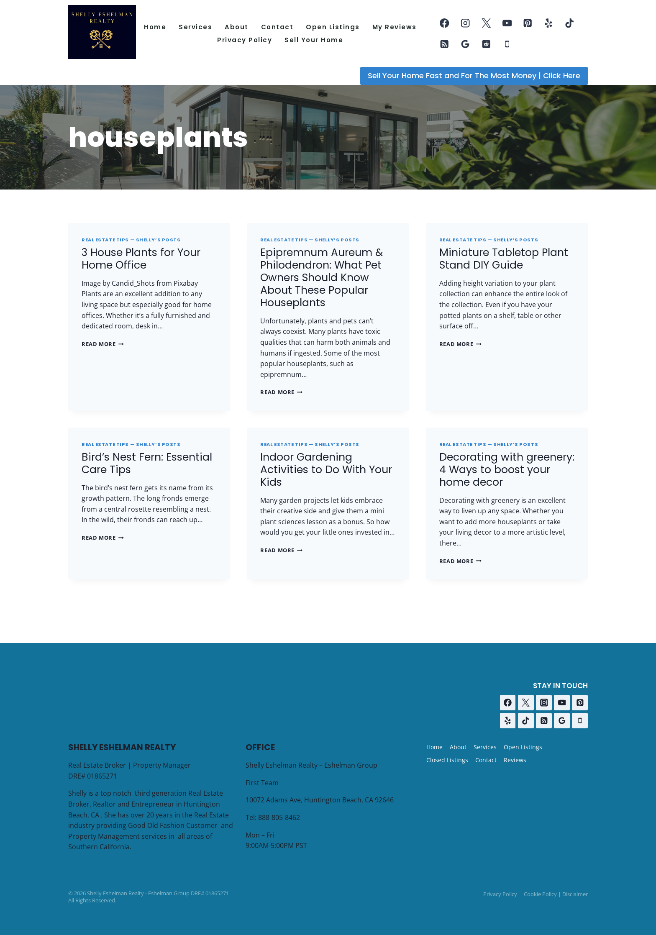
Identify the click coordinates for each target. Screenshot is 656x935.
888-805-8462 (279, 817)
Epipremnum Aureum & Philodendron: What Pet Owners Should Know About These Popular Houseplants (321, 277)
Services (195, 27)
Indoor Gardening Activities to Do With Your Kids (326, 469)
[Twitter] (486, 23)
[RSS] (444, 44)
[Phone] (506, 44)
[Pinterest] (527, 23)
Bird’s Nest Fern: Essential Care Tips (147, 463)
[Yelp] (548, 23)
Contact (277, 27)
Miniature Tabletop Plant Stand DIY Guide (503, 258)
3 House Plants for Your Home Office (141, 258)
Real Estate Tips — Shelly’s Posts (131, 239)
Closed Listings (447, 760)
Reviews (515, 760)
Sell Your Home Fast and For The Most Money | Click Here (474, 75)
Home (155, 27)
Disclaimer (575, 894)
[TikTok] (569, 23)
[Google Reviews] (465, 44)
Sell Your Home (313, 40)
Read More (103, 344)
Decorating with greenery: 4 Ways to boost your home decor (506, 469)
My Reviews (394, 27)
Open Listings (333, 27)
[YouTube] (506, 23)
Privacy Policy (244, 40)
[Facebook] (444, 23)
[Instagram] (465, 23)
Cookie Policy (540, 894)
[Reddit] (486, 44)
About (237, 27)
